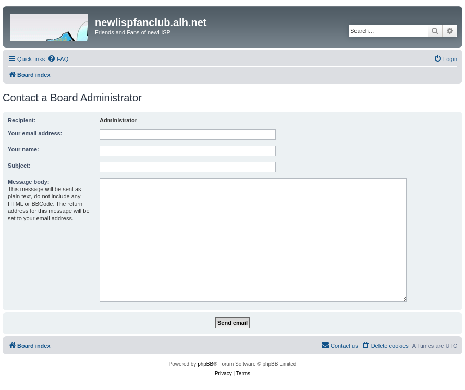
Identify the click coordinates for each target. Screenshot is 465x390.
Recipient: (21, 120)
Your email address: (35, 133)
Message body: (28, 182)
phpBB (205, 364)
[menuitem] (57, 59)
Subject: (19, 165)
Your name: (23, 149)
